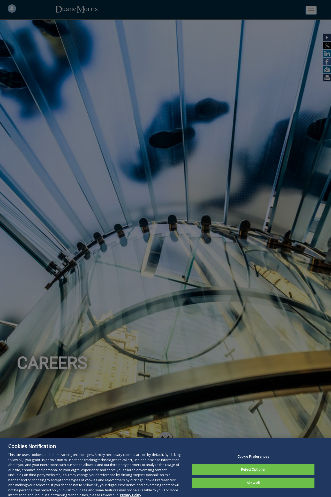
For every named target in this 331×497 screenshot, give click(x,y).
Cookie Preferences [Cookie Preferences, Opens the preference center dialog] (253, 462)
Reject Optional (253, 475)
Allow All (253, 488)
